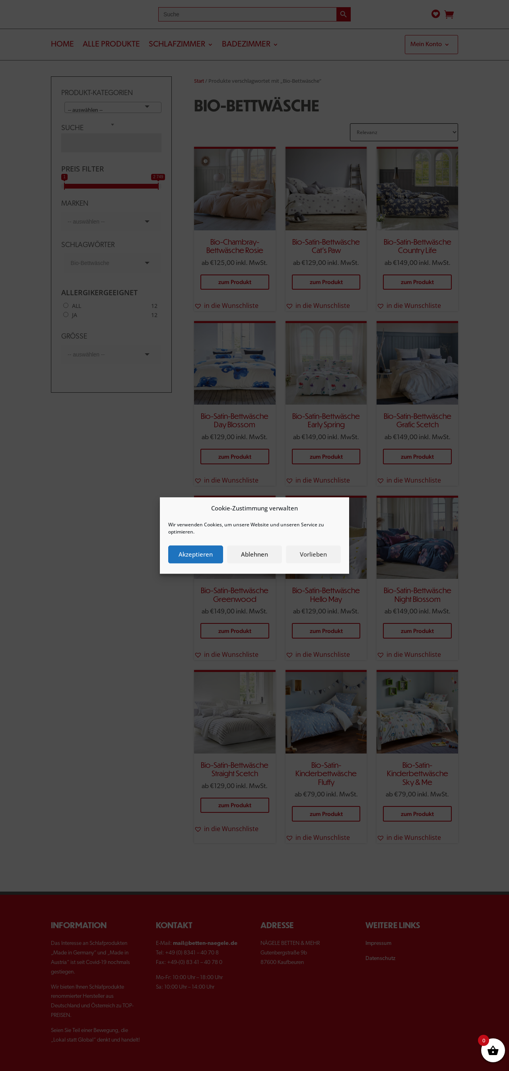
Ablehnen (254, 554)
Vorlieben (313, 554)
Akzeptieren (196, 554)
